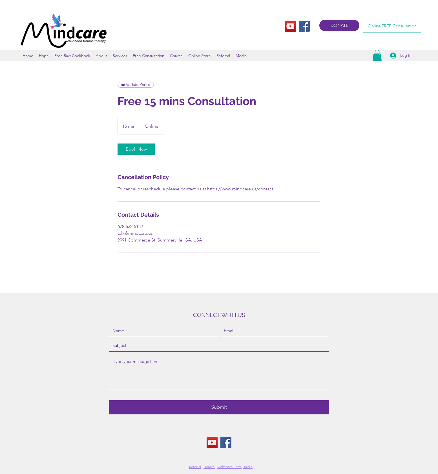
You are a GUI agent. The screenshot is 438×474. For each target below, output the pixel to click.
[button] (377, 55)
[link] (136, 149)
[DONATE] (339, 25)
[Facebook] (304, 26)
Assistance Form (229, 467)
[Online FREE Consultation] (392, 26)
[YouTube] (290, 26)
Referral (195, 467)
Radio (248, 467)
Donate (209, 467)
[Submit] (219, 407)
